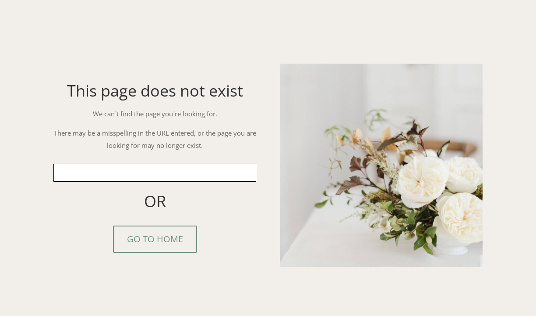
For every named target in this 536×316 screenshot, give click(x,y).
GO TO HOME (155, 239)
